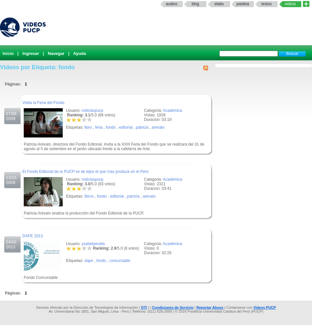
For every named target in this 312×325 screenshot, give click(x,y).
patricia (142, 127)
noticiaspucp (92, 110)
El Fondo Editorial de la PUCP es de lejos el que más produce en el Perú (85, 171)
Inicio (8, 53)
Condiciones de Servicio (173, 307)
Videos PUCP (264, 307)
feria (98, 127)
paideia (243, 4)
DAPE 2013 (32, 236)
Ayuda (79, 53)
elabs (219, 4)
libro (88, 127)
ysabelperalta (93, 243)
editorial (126, 127)
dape (88, 260)
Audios (171, 4)
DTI (144, 307)
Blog (195, 4)
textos (266, 4)
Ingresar (30, 53)
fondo (111, 127)
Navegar (56, 53)
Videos (290, 4)
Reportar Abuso (210, 307)
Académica (172, 110)
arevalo (158, 127)
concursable (119, 260)
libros (89, 196)
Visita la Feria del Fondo (43, 102)
